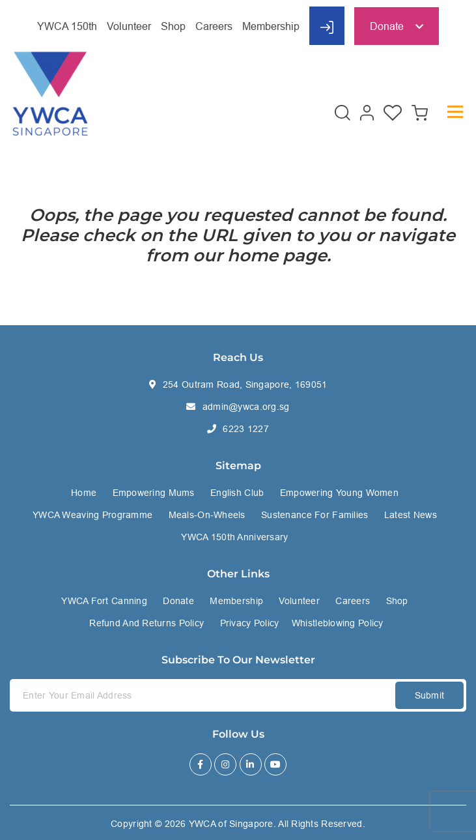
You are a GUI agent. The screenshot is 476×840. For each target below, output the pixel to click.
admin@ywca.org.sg (246, 406)
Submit (430, 695)
